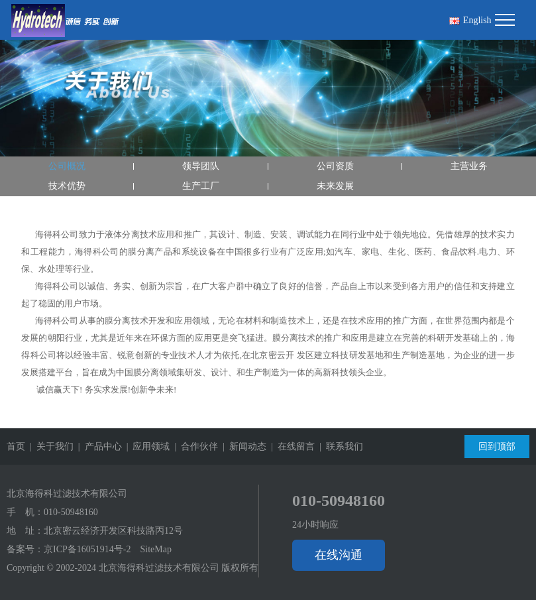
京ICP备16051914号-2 (87, 549)
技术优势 (66, 186)
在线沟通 (338, 555)
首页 (16, 446)
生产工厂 (200, 186)
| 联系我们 (339, 446)
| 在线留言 (290, 446)
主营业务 (469, 166)
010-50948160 (71, 512)
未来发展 (335, 186)
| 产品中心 (98, 446)
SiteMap (155, 549)
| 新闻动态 (242, 446)
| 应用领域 (146, 446)
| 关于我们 (49, 446)
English (470, 20)
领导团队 (200, 166)
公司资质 (335, 166)
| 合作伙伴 (194, 446)
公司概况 (66, 166)
